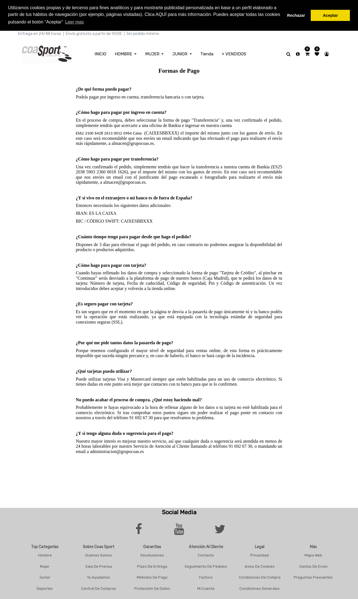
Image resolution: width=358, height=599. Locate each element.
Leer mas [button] (74, 22)
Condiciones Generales (259, 588)
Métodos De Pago (152, 576)
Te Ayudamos (98, 576)
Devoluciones (152, 554)
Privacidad (259, 554)
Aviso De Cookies (260, 565)
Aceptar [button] (330, 15)
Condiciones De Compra (260, 576)
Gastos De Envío (313, 565)
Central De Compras (98, 588)
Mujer (45, 565)
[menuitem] (100, 53)
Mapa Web (313, 554)
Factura (206, 576)
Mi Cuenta (206, 588)
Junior (44, 576)
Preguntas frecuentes (313, 576)
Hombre (45, 554)
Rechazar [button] (296, 15)
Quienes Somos (98, 554)
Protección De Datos (152, 588)
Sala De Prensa (98, 565)
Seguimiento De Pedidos (206, 565)
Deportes (45, 588)
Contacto (206, 554)
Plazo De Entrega (152, 565)
